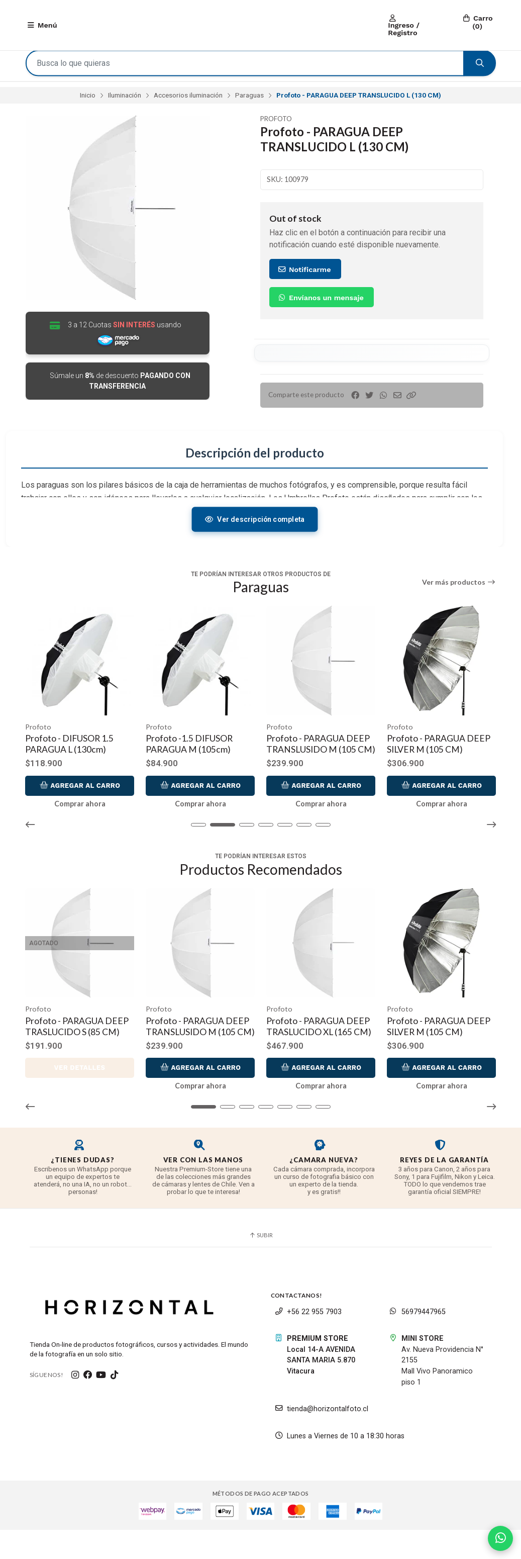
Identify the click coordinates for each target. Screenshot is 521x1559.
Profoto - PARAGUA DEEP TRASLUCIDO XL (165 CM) (319, 1044)
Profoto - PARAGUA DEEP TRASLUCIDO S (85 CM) (77, 1044)
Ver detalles (80, 1097)
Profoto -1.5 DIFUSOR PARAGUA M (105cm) (189, 752)
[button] (411, 400)
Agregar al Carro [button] (80, 804)
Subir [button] (261, 1264)
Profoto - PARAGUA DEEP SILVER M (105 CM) (439, 752)
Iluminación (124, 100)
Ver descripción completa (254, 528)
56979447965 (417, 1341)
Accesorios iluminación (188, 100)
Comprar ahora (80, 823)
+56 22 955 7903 (308, 1341)
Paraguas (249, 100)
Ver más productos (459, 591)
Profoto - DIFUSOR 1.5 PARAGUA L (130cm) (70, 752)
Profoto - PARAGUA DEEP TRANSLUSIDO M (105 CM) (318, 758)
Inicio (87, 100)
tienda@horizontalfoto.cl (321, 1438)
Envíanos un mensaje (320, 302)
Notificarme (304, 274)
